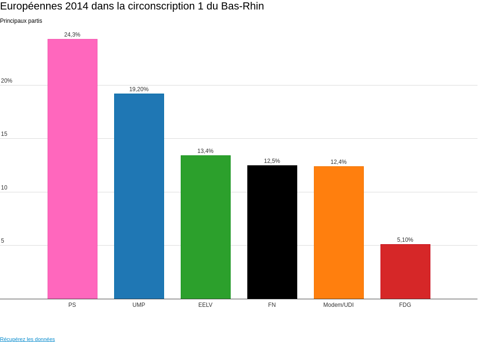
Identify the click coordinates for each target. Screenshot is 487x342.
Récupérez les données (27, 339)
